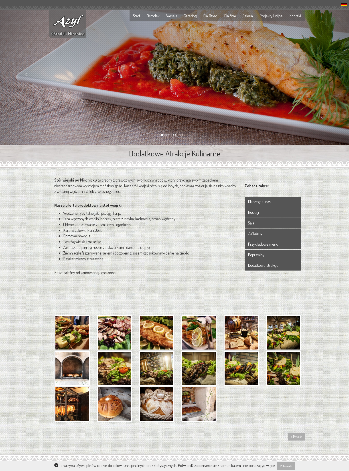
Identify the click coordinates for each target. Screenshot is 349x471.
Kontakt (295, 15)
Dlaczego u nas (259, 201)
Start (136, 15)
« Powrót (296, 437)
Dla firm (230, 15)
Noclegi (253, 212)
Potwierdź (286, 466)
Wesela (171, 15)
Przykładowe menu (263, 244)
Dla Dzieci (210, 15)
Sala (251, 222)
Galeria (248, 15)
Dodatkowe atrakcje (263, 265)
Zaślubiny (255, 233)
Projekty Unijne (271, 15)
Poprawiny (256, 254)
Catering (190, 15)
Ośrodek (153, 15)
